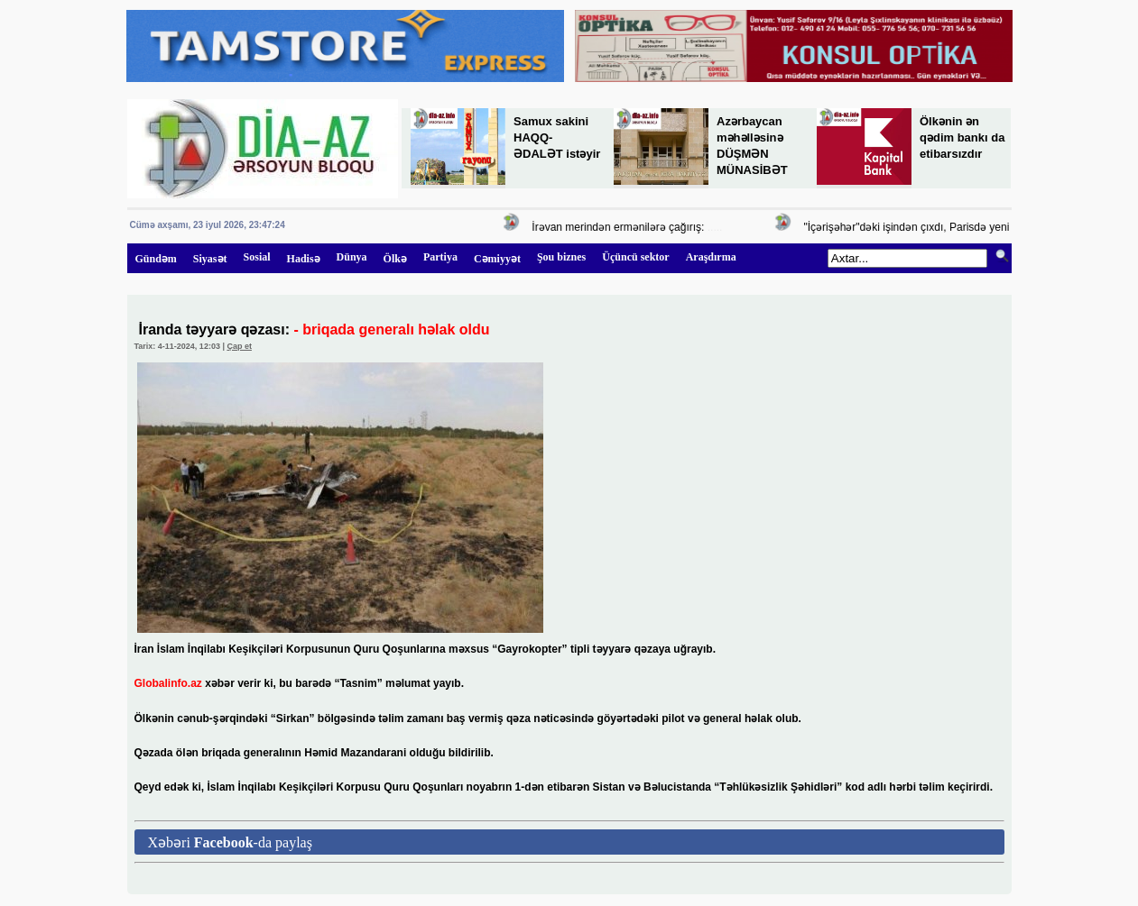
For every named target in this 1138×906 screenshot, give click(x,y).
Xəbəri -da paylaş (230, 842)
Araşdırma (711, 257)
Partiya (440, 257)
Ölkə (395, 258)
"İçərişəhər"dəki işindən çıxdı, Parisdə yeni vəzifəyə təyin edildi (957, 227)
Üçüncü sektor (635, 257)
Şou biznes (561, 257)
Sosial (257, 257)
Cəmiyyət (497, 258)
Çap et (239, 346)
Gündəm (156, 258)
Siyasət (210, 258)
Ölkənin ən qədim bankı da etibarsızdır (962, 137)
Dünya (352, 257)
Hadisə (303, 258)
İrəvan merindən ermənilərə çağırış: (619, 227)
